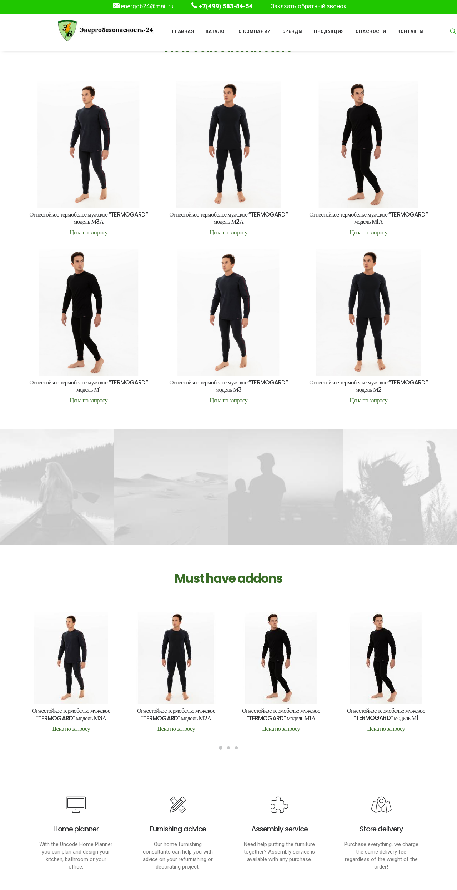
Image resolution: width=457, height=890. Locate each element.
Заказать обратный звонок (309, 6)
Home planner (76, 829)
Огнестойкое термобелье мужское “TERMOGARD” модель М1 (89, 372)
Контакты (410, 31)
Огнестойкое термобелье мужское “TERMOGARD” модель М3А (88, 218)
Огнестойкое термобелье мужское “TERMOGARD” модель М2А (228, 218)
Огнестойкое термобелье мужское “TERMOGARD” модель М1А (368, 217)
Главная (183, 31)
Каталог (216, 31)
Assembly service (279, 829)
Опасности (371, 31)
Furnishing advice (178, 829)
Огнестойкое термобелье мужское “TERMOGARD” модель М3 (229, 364)
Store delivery (381, 829)
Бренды (292, 31)
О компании (254, 31)
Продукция (329, 31)
